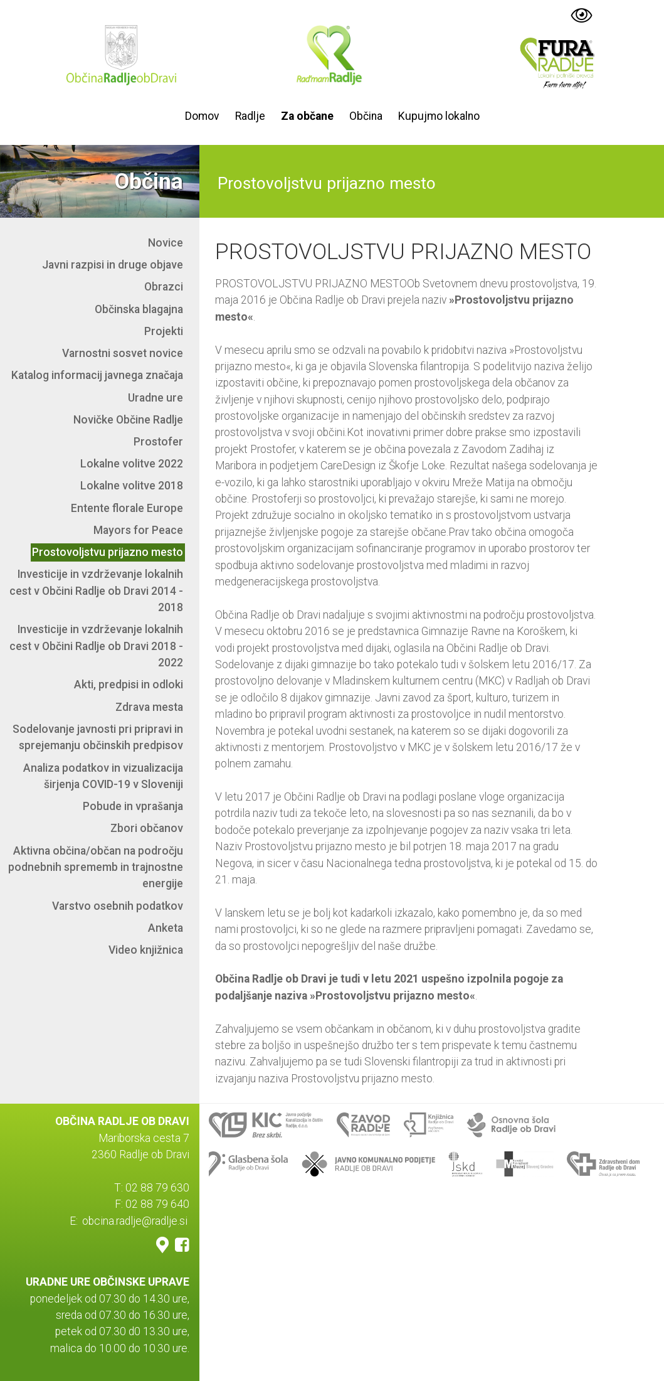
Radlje (250, 116)
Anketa (165, 928)
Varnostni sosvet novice (122, 353)
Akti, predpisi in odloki (128, 684)
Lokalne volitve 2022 (131, 463)
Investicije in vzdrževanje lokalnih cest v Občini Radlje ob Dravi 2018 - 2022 (96, 646)
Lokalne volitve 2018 (131, 485)
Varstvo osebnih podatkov (117, 906)
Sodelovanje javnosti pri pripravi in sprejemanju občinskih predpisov (98, 737)
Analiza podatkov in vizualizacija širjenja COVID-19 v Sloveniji (103, 776)
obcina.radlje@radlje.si (134, 1221)
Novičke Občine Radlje (128, 419)
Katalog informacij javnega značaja (97, 375)
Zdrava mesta (149, 707)
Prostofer (158, 441)
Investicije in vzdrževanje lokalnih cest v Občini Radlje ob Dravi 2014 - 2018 (96, 591)
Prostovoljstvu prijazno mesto (107, 552)
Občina (365, 116)
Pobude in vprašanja (133, 806)
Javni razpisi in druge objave (112, 265)
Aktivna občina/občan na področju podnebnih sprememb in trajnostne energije (95, 867)
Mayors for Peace (138, 530)
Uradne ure (155, 398)
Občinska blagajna (139, 309)
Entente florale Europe (127, 508)
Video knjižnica (145, 950)
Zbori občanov (146, 828)
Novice (165, 243)
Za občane (307, 116)
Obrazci (163, 286)
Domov (202, 116)
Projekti (163, 331)
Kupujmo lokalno (439, 116)
